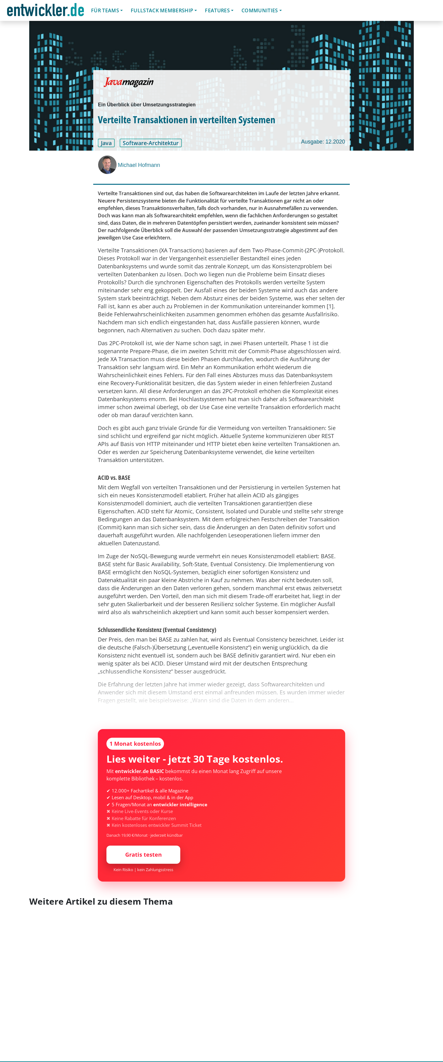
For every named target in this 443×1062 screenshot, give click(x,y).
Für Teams (105, 10)
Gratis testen (143, 854)
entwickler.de (45, 11)
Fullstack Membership (162, 10)
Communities (259, 10)
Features (217, 10)
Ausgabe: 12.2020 (323, 142)
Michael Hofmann (139, 165)
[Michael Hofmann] (108, 165)
